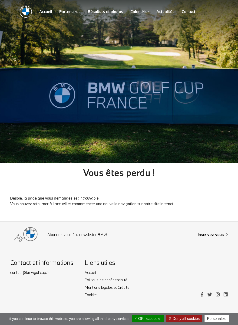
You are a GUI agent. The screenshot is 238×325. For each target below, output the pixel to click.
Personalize (216, 319)
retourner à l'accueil (50, 203)
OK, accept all (147, 319)
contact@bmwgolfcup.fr (29, 272)
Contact (188, 11)
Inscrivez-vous (213, 234)
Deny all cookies (184, 319)
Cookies (91, 294)
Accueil (90, 272)
